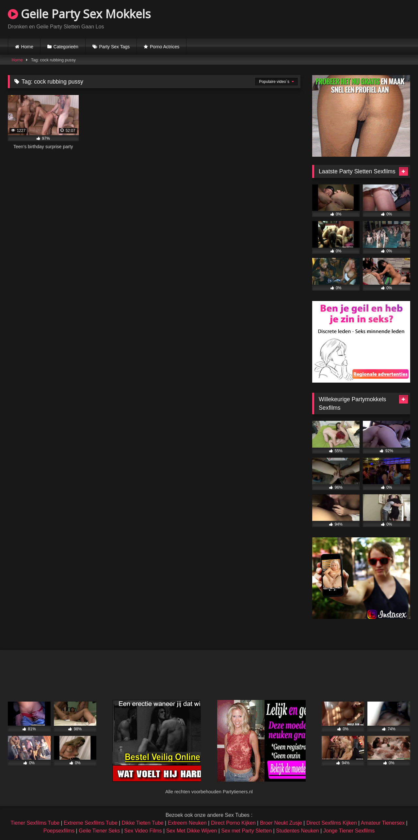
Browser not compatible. (333, 18)
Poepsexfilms (58, 830)
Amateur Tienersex (383, 823)
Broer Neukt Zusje (281, 823)
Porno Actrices (164, 46)
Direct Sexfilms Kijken (331, 823)
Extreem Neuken (187, 823)
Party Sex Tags (114, 46)
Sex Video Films (143, 830)
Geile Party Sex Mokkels (79, 14)
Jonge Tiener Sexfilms (349, 830)
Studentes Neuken (297, 830)
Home (27, 46)
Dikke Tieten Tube (143, 823)
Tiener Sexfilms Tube (34, 823)
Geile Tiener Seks (99, 830)
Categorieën (66, 46)
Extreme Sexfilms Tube (91, 823)
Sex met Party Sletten (246, 830)
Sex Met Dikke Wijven (191, 830)
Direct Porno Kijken (233, 823)
